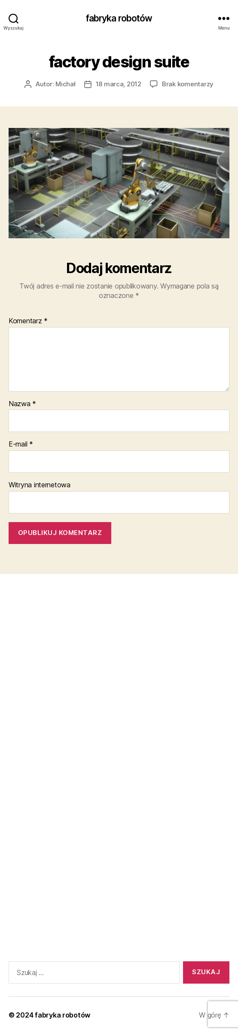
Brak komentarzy (188, 84)
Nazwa (22, 404)
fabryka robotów (119, 18)
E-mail (21, 444)
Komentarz (28, 321)
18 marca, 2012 (118, 84)
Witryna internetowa (39, 485)
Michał (65, 84)
